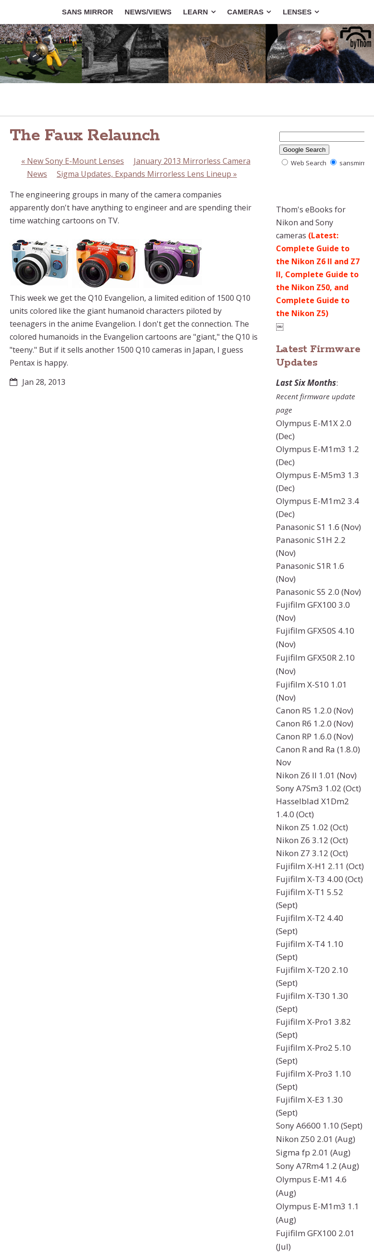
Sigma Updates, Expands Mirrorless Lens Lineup (147, 174)
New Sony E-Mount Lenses (72, 161)
